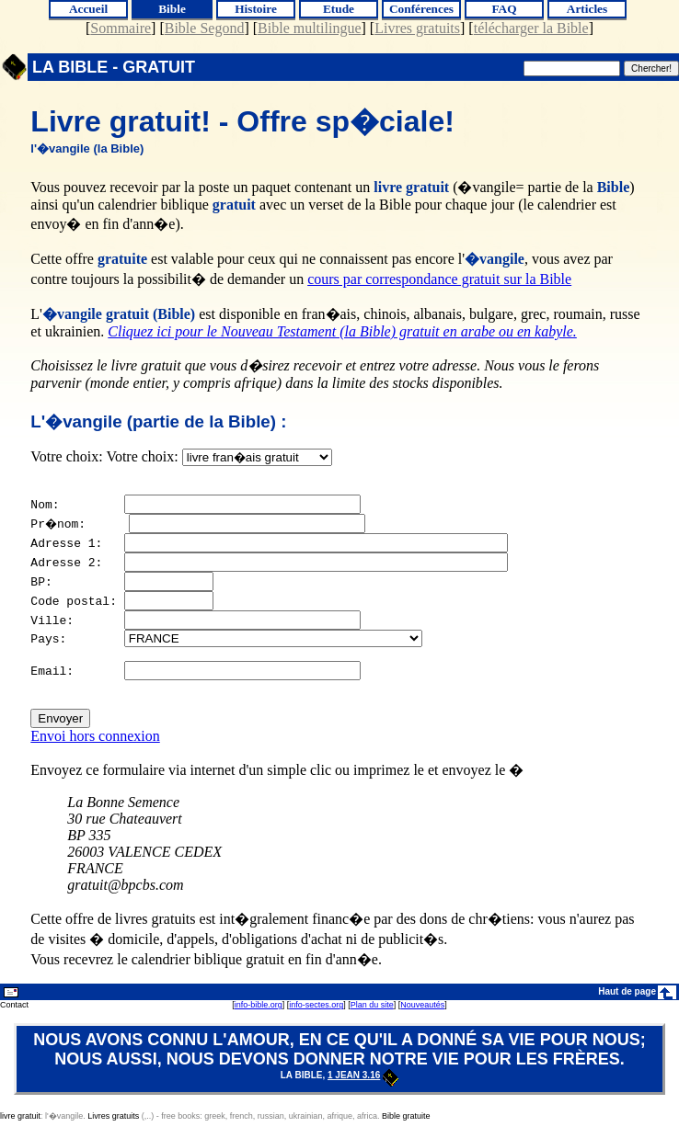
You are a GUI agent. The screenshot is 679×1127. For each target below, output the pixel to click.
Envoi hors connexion (94, 741)
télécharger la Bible (531, 28)
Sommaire (120, 28)
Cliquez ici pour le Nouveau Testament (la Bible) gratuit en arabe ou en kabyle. (342, 331)
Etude (338, 9)
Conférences (421, 9)
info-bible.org (258, 1010)
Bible (172, 9)
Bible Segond (205, 28)
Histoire (256, 9)
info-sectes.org (316, 1010)
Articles (587, 9)
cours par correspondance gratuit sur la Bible (439, 279)
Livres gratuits (417, 28)
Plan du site (372, 1010)
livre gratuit (20, 1121)
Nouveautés (422, 1010)
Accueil (88, 9)
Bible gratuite (406, 1121)
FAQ (503, 9)
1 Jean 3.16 (363, 1081)
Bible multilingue (309, 28)
